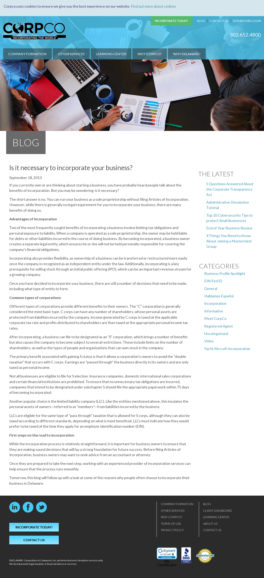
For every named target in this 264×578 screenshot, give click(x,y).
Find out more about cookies (153, 6)
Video (209, 341)
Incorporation (215, 303)
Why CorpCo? (150, 54)
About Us (210, 523)
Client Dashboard (217, 510)
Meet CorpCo (215, 318)
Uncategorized (216, 333)
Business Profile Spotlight (224, 273)
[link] (167, 553)
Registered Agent (218, 326)
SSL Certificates (167, 563)
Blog (201, 21)
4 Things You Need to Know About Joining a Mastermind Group (228, 241)
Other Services (71, 54)
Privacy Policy (172, 530)
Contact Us (219, 21)
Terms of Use (171, 523)
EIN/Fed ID (213, 281)
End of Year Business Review (229, 228)
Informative (213, 311)
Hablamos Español (219, 296)
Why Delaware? (186, 54)
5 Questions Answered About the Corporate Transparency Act (229, 189)
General (210, 288)
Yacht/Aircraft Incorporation (227, 348)
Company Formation (27, 54)
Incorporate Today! (171, 21)
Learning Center (111, 54)
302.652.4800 (245, 34)
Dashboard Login (247, 21)
